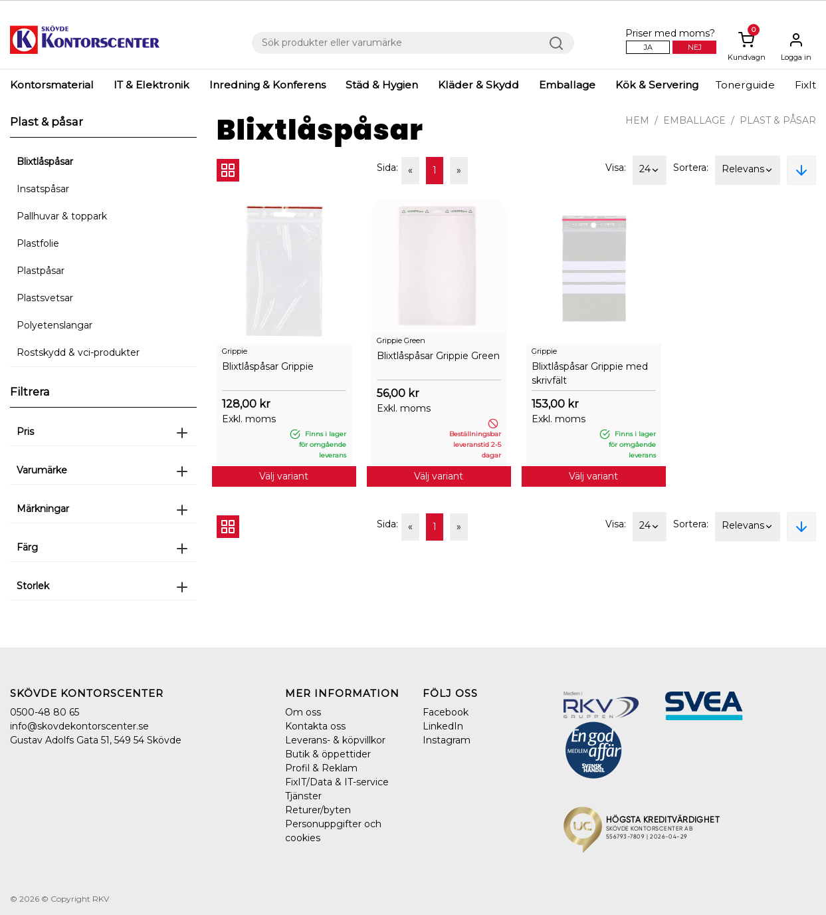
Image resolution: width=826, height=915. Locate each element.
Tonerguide (745, 84)
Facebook (445, 712)
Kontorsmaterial (52, 84)
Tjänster (303, 796)
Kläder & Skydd (478, 84)
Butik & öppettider (328, 754)
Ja (648, 47)
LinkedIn (443, 726)
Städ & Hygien (382, 84)
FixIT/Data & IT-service (337, 782)
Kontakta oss (315, 726)
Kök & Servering (656, 84)
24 (649, 170)
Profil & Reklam (321, 768)
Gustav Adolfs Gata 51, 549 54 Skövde (95, 740)
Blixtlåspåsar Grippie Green (438, 356)
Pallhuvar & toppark (62, 216)
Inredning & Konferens (267, 84)
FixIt (805, 84)
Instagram (446, 740)
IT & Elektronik (151, 84)
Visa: (615, 168)
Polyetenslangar (54, 325)
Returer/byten (318, 810)
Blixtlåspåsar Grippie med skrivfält (590, 373)
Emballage (567, 84)
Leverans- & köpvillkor (335, 740)
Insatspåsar (43, 189)
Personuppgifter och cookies (333, 831)
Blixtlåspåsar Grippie (268, 366)
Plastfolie (38, 243)
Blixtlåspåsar (45, 162)
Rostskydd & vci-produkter (78, 352)
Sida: (387, 168)
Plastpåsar (40, 271)
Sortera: (690, 168)
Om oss (303, 712)
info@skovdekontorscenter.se (79, 726)
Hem (637, 120)
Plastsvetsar (45, 298)
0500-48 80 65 (44, 712)
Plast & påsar (778, 120)
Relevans (748, 170)
